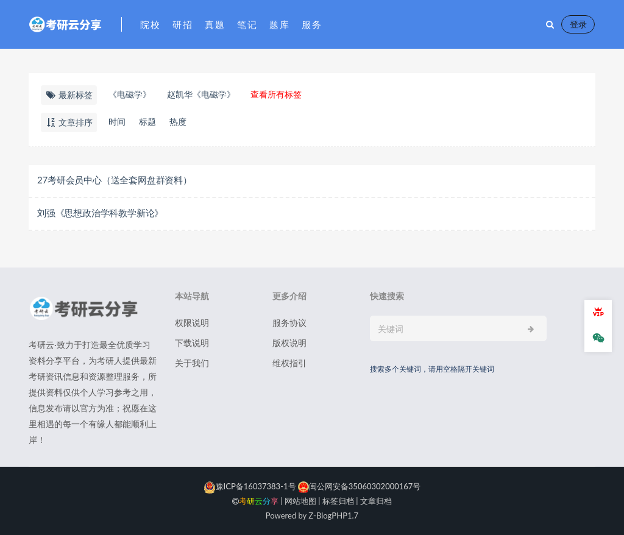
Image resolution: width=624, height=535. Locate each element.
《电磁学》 (129, 94)
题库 (279, 24)
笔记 (247, 24)
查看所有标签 (276, 94)
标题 (147, 121)
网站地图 (300, 501)
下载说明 (192, 343)
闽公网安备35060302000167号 (358, 486)
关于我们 (192, 363)
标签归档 (338, 501)
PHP (339, 515)
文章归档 (376, 501)
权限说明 (192, 322)
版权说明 (289, 343)
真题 (215, 24)
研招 (182, 24)
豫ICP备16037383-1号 (250, 486)
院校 (150, 24)
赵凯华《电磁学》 (201, 94)
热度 (177, 121)
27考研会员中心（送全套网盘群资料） (114, 179)
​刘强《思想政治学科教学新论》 (100, 212)
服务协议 (289, 322)
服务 (312, 24)
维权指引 (289, 363)
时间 (117, 121)
